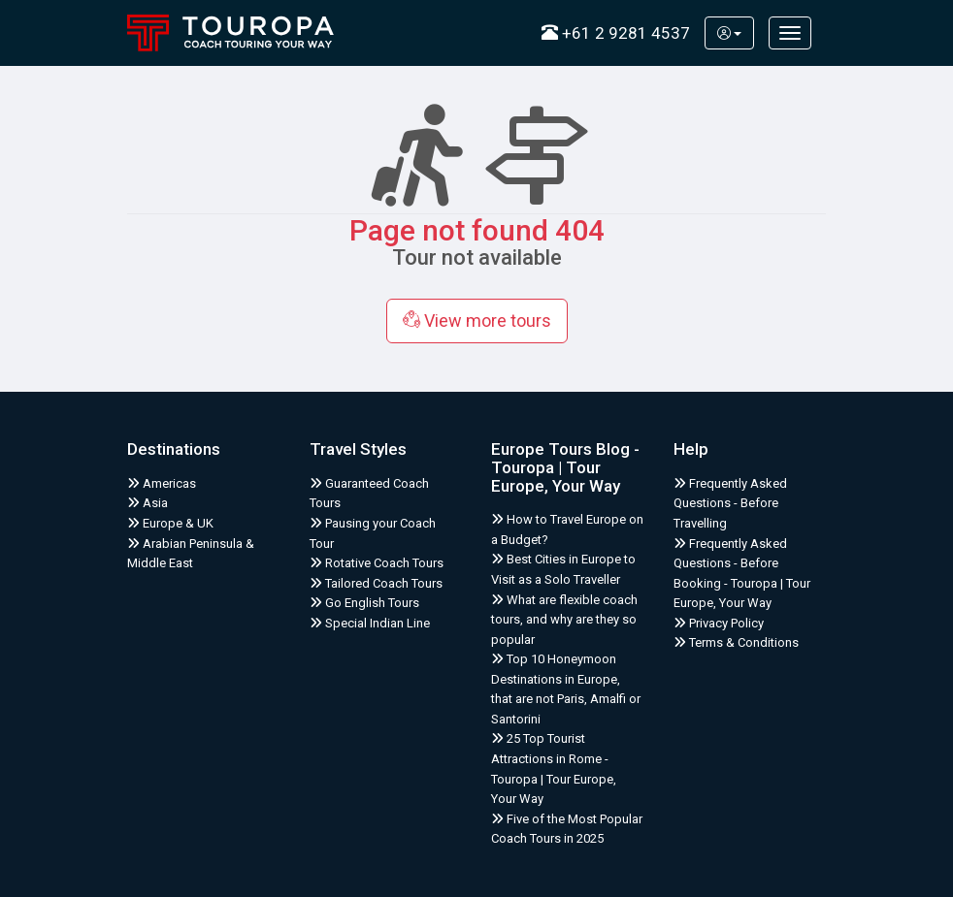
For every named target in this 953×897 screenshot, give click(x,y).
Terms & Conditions (736, 642)
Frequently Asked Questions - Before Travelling (730, 503)
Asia (147, 503)
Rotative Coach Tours (377, 563)
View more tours (477, 320)
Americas (161, 483)
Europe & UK (170, 523)
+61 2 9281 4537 (616, 33)
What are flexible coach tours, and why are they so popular (564, 620)
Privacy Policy (719, 623)
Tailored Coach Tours (376, 583)
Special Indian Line (370, 623)
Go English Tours (364, 602)
